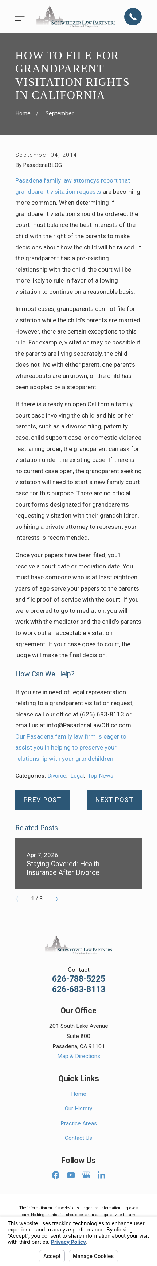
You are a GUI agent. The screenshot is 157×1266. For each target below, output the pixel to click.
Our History (78, 1108)
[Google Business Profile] (86, 1175)
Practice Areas (78, 1123)
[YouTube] (71, 1175)
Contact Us (78, 1138)
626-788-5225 (78, 979)
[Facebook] (56, 1175)
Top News (100, 775)
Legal (77, 775)
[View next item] (53, 899)
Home (78, 1094)
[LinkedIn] (102, 1175)
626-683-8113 (78, 989)
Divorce (56, 775)
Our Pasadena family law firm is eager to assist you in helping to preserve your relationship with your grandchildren (70, 747)
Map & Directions (78, 1056)
